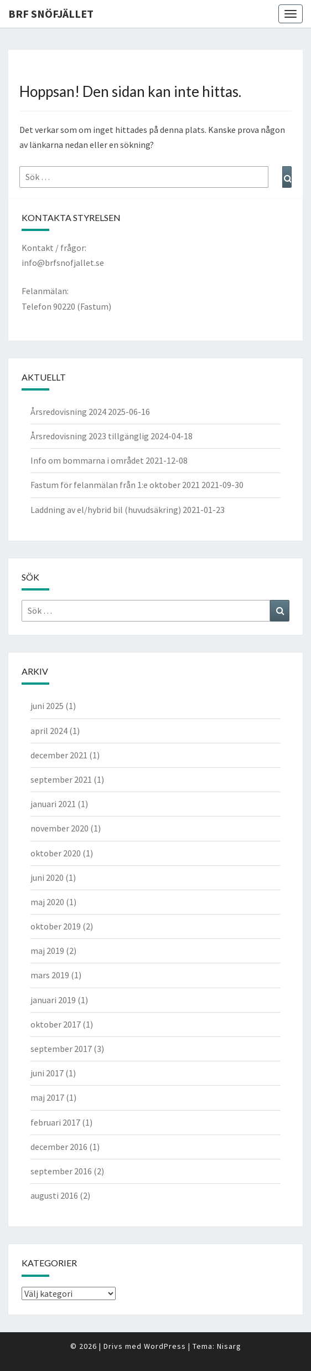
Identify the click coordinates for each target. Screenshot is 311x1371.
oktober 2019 (55, 926)
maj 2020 (47, 901)
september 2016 (61, 1171)
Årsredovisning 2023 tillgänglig (89, 435)
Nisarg (229, 1346)
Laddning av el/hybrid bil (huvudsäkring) (105, 509)
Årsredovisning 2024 (68, 411)
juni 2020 (47, 877)
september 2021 (61, 779)
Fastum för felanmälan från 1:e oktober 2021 (115, 484)
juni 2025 (47, 705)
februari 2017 (55, 1122)
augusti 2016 (54, 1195)
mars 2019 (49, 974)
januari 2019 (53, 999)
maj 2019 (47, 950)
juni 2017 (47, 1073)
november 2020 (59, 828)
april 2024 (49, 730)
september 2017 (61, 1048)
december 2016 (58, 1146)
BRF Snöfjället (51, 13)
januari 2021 (53, 803)
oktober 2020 (55, 853)
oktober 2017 (55, 1024)
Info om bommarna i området (87, 460)
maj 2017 (47, 1097)
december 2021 (58, 755)
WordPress (165, 1346)
